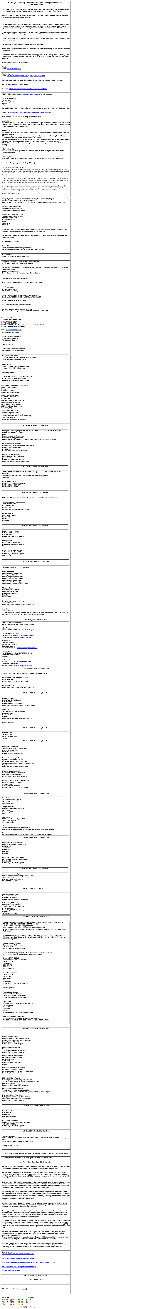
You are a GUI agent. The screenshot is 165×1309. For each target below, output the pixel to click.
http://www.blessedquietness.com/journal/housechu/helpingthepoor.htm (28, 1262)
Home (24, 1289)
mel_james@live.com (37, 76)
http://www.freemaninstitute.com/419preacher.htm (20, 1258)
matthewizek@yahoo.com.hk (27, 648)
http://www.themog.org (31, 94)
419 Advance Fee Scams (11, 1270)
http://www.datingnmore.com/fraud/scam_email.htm (28, 89)
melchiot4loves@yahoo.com (17, 76)
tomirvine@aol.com (14, 69)
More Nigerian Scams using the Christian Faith (19, 1267)
